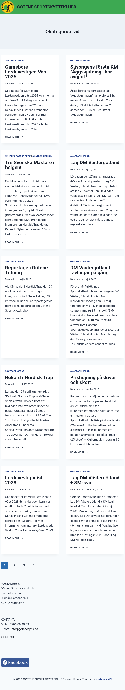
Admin (11, 83)
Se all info (7, 636)
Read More (14, 137)
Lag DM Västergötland (95, 162)
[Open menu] (121, 7)
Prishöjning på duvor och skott (93, 380)
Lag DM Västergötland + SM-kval (95, 480)
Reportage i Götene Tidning (26, 270)
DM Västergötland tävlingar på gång (90, 270)
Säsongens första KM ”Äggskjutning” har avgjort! (94, 72)
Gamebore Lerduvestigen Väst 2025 (26, 72)
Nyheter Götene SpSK (18, 156)
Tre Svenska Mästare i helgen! (29, 165)
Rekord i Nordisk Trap (29, 377)
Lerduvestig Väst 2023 (23, 480)
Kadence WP (104, 679)
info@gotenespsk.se (24, 629)
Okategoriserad (15, 60)
